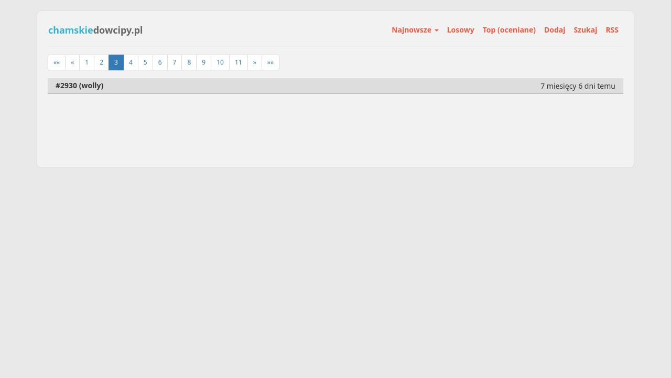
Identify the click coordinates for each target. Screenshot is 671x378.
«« (56, 62)
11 (238, 62)
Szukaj (585, 30)
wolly (91, 85)
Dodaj (554, 30)
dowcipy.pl (95, 30)
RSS (612, 30)
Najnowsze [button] (415, 30)
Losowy (460, 30)
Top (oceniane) (509, 30)
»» (270, 62)
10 (220, 62)
